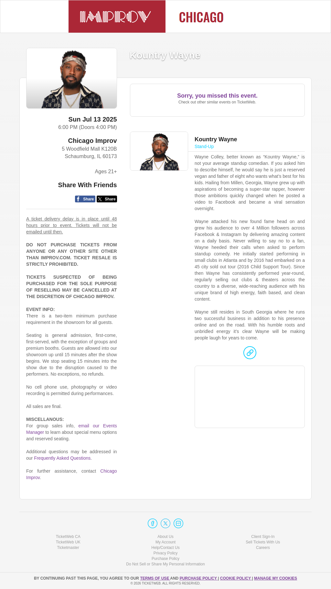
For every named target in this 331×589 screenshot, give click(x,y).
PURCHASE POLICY (199, 578)
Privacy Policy (166, 553)
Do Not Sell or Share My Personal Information (165, 564)
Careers (263, 547)
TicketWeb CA (68, 536)
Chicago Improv (92, 140)
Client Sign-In (262, 536)
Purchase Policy (165, 558)
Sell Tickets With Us (263, 542)
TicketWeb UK (68, 542)
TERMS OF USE (155, 578)
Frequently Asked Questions (62, 458)
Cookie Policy (236, 578)
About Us (165, 536)
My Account (165, 542)
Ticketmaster (68, 547)
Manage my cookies (275, 578)
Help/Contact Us (165, 547)
